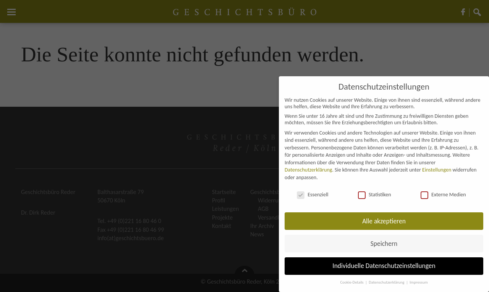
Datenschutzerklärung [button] (387, 282)
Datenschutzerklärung (308, 170)
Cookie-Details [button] (352, 282)
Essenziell (312, 194)
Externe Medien (443, 194)
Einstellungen (436, 170)
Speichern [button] (384, 243)
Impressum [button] (418, 282)
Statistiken (374, 194)
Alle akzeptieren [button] (384, 221)
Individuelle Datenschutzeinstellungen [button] (383, 266)
